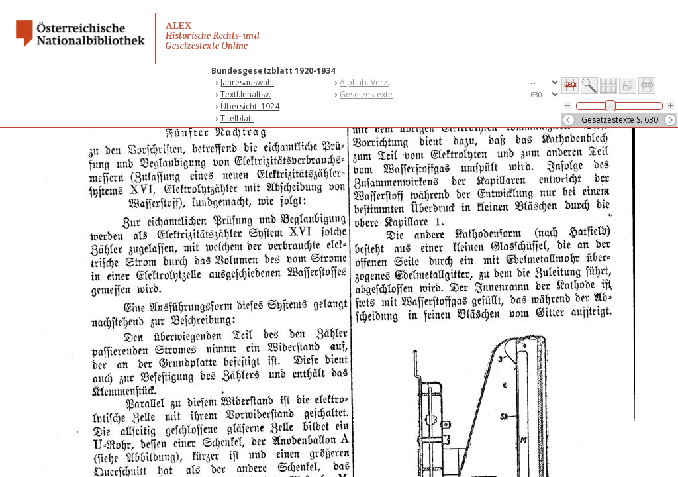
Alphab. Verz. (364, 82)
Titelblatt (237, 118)
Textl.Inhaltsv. (245, 94)
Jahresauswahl (247, 82)
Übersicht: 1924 (249, 106)
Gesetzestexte (366, 94)
